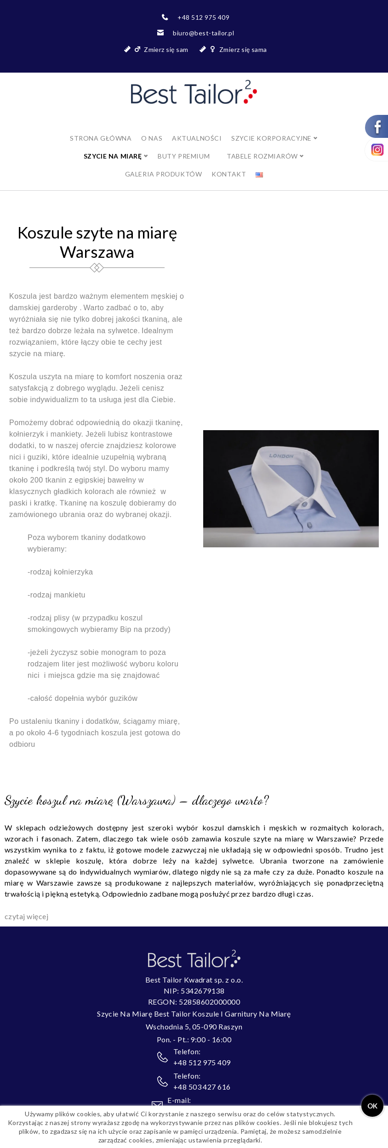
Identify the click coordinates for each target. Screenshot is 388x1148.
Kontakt (228, 165)
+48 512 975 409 (203, 17)
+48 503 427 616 (202, 1077)
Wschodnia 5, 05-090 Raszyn (194, 1017)
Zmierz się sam (166, 49)
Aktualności (197, 129)
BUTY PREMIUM (184, 147)
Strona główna (100, 129)
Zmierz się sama (243, 49)
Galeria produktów (163, 165)
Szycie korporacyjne (271, 129)
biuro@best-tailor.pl (203, 33)
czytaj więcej (26, 907)
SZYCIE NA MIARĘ (113, 147)
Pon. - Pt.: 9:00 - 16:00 (194, 1030)
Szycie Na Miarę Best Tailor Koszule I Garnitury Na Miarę (194, 1004)
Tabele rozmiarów (262, 147)
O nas (151, 129)
